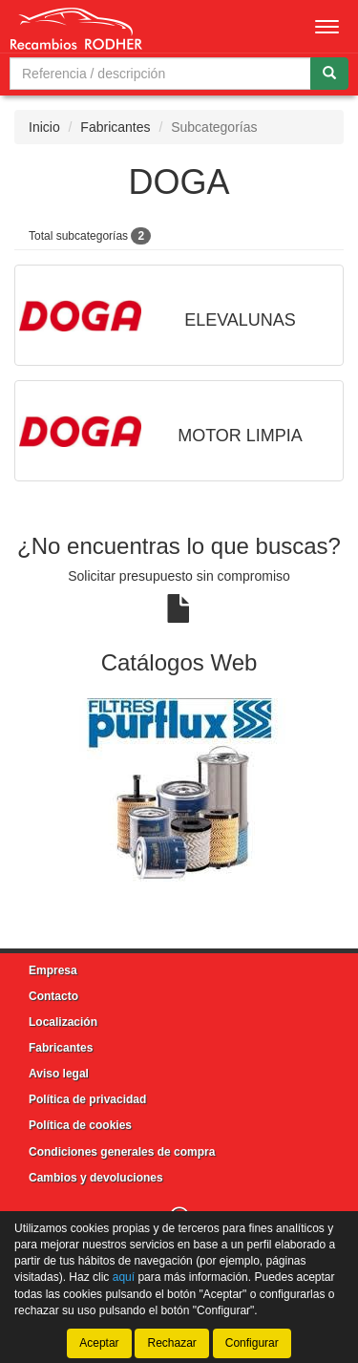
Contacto (53, 996)
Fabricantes (115, 127)
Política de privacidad (87, 1099)
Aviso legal (59, 1073)
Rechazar (171, 1343)
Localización (63, 1022)
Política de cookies (80, 1125)
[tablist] (179, 791)
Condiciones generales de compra (122, 1152)
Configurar (252, 1343)
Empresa (53, 970)
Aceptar (98, 1343)
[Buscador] (160, 73)
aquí (124, 1278)
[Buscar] (329, 73)
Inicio (44, 127)
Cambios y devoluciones (96, 1177)
